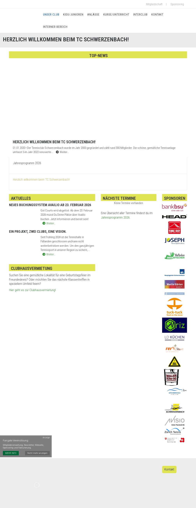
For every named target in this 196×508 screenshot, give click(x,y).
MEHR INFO (10, 453)
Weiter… (48, 223)
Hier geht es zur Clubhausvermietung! (32, 290)
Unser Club (51, 14)
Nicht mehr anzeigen (37, 453)
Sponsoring (177, 4)
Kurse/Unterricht (116, 14)
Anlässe (93, 14)
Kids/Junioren (73, 14)
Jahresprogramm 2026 (115, 217)
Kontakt (157, 14)
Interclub (140, 14)
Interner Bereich (55, 27)
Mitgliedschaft (154, 4)
